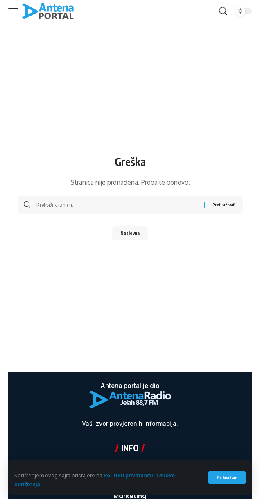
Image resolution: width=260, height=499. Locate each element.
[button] (227, 477)
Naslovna (130, 233)
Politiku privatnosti (128, 475)
